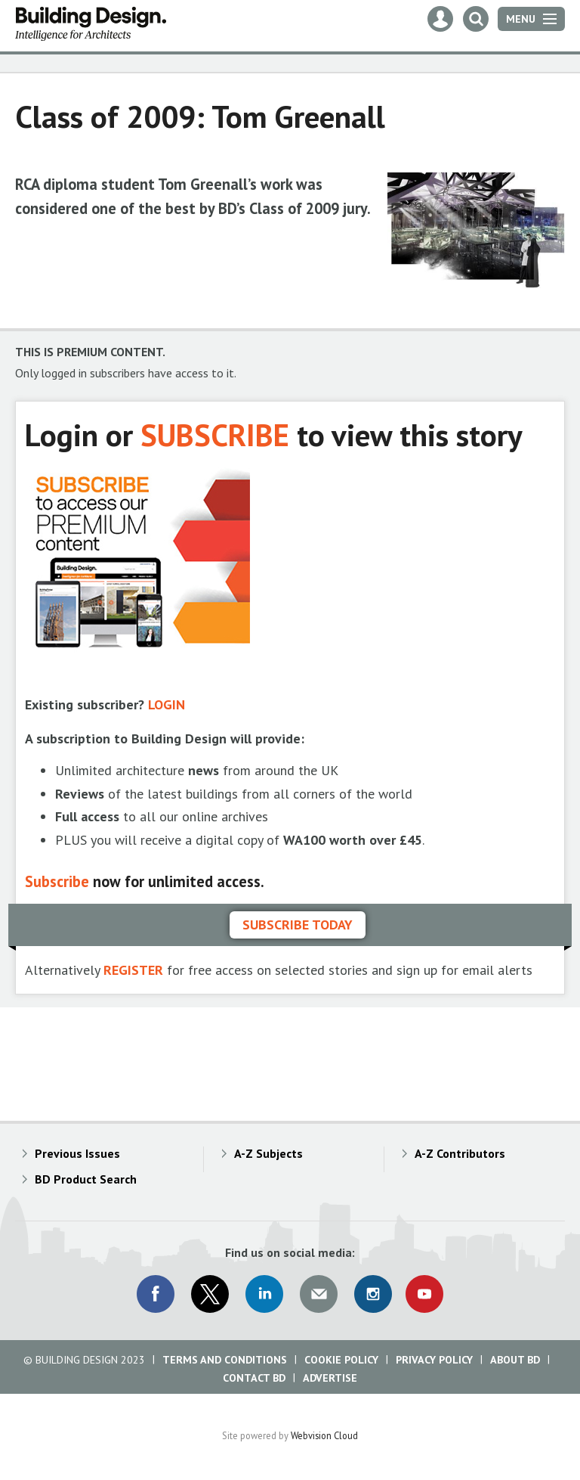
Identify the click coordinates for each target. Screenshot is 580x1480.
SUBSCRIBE (214, 434)
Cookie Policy (341, 1360)
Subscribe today (297, 924)
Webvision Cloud (324, 1435)
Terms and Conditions (224, 1360)
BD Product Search (86, 1179)
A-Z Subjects (268, 1153)
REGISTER (133, 970)
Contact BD (254, 1378)
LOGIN (166, 704)
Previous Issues (77, 1153)
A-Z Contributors (460, 1153)
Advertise (330, 1378)
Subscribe (57, 881)
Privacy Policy (434, 1360)
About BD (515, 1360)
